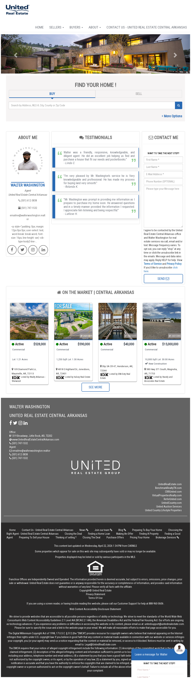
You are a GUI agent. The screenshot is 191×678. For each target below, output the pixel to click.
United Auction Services (169, 506)
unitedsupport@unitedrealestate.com (164, 624)
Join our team (103, 530)
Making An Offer (124, 533)
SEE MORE (95, 387)
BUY (52, 94)
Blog (122, 530)
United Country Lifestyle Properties (163, 510)
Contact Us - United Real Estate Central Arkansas (147, 27)
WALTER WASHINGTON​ (28, 185)
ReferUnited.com (173, 499)
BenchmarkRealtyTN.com (168, 487)
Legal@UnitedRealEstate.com (100, 644)
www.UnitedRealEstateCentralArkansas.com (34, 439)
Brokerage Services (167, 537)
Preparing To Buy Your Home (147, 530)
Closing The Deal (91, 537)
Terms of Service (153, 263)
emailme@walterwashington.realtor (27, 217)
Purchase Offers (115, 537)
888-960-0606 (156, 603)
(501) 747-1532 (27, 207)
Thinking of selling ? (66, 537)
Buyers (76, 27)
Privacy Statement (95, 594)
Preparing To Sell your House (34, 537)
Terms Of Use (95, 597)
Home (39, 27)
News (83, 530)
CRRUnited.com (173, 491)
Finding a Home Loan (99, 533)
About (95, 27)
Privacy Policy (174, 263)
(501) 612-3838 (27, 200)
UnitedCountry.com (172, 502)
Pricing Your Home (140, 537)
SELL (138, 94)
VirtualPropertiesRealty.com (167, 495)
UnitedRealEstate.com (170, 484)
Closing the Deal (73, 533)
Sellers (56, 27)
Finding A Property (149, 533)
